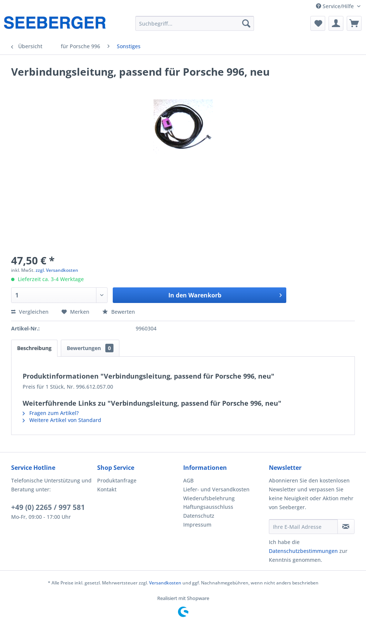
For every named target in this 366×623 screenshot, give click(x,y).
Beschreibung (34, 348)
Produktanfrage (116, 480)
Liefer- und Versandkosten (216, 489)
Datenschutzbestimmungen (303, 550)
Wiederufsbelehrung (209, 498)
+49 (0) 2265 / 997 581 (48, 507)
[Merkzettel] (317, 23)
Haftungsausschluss (208, 506)
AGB (188, 480)
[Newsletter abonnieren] (346, 526)
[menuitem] (194, 23)
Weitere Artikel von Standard (62, 419)
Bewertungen (90, 348)
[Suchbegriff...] (194, 23)
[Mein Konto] (336, 23)
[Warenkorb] (354, 23)
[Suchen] (246, 23)
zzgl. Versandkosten (57, 270)
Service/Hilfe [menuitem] (335, 6)
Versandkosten (165, 583)
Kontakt (106, 489)
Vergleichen (30, 311)
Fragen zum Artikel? (51, 412)
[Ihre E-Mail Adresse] (303, 526)
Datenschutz (198, 515)
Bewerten (118, 311)
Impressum (197, 524)
